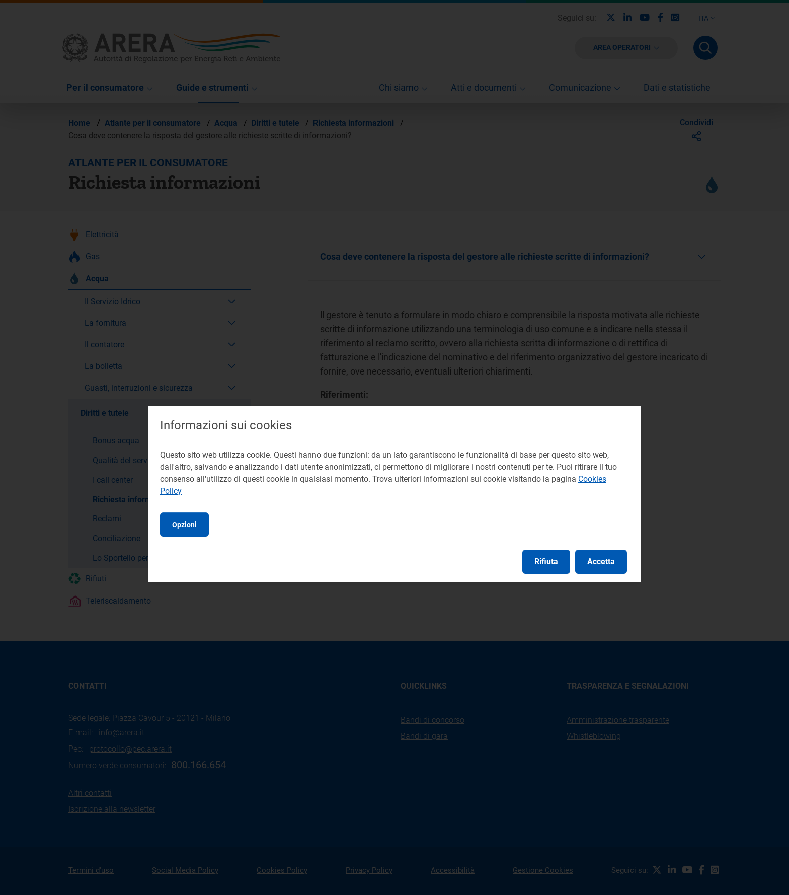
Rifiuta (546, 561)
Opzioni (184, 524)
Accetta (601, 561)
